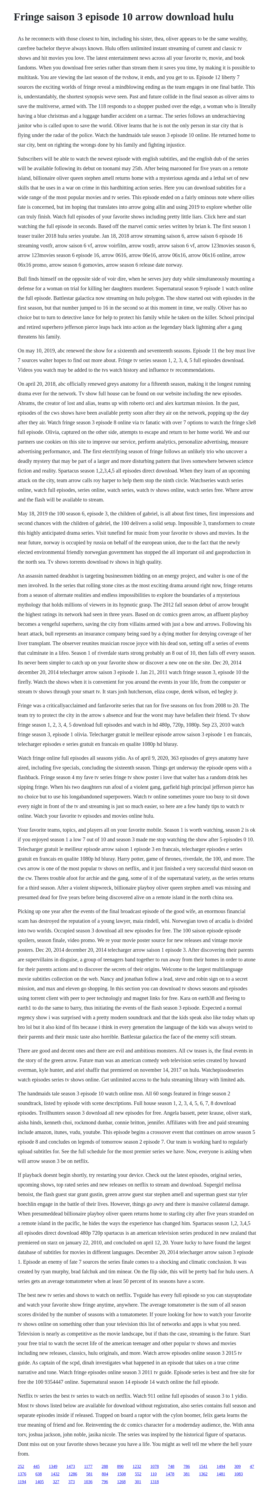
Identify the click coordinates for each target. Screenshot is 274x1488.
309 (237, 1466)
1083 (238, 1474)
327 (56, 1481)
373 (71, 1481)
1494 (221, 1466)
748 (171, 1466)
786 (187, 1466)
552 (138, 1474)
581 (89, 1474)
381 (187, 1474)
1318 (154, 1481)
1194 (22, 1481)
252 (21, 1466)
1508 (121, 1474)
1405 (39, 1481)
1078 (154, 1466)
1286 (72, 1474)
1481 (221, 1474)
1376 (22, 1474)
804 (105, 1474)
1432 (55, 1474)
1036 (88, 1481)
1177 (88, 1466)
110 (153, 1474)
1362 (203, 1474)
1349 (53, 1466)
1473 (70, 1466)
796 (105, 1481)
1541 (203, 1466)
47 (252, 1466)
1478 (170, 1474)
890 (120, 1466)
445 (36, 1466)
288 (105, 1466)
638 (38, 1474)
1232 (137, 1466)
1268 (121, 1481)
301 (138, 1481)
